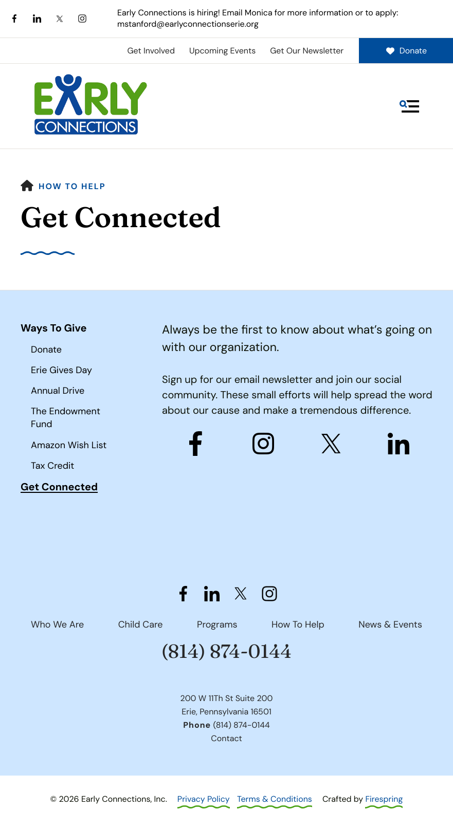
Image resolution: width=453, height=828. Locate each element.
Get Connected (59, 487)
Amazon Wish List (68, 445)
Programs (217, 624)
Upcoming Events (222, 50)
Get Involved (150, 50)
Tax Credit (52, 465)
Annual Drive (57, 390)
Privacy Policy (203, 799)
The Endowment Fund (65, 417)
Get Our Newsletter (306, 50)
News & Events (390, 624)
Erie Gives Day (61, 370)
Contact (226, 738)
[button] (409, 106)
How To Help (72, 186)
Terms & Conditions (274, 799)
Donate (406, 50)
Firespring (384, 799)
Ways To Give (53, 328)
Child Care (140, 624)
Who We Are (57, 624)
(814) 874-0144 (226, 651)
